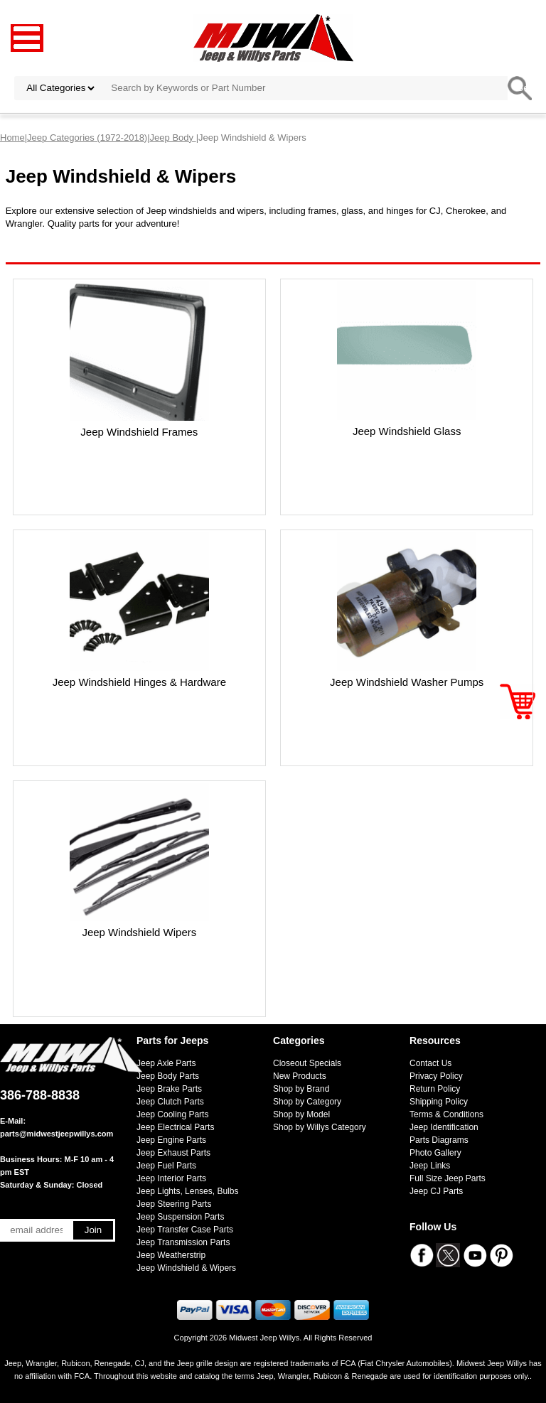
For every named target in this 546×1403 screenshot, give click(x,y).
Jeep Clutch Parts (170, 1102)
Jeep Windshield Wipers (139, 932)
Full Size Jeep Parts (448, 1178)
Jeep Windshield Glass (407, 431)
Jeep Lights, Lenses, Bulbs (187, 1191)
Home (12, 137)
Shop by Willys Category (319, 1127)
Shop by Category (307, 1102)
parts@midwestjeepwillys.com (56, 1133)
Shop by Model (301, 1114)
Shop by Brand (301, 1089)
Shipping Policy (439, 1102)
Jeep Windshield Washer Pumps (406, 682)
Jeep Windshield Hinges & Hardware (139, 682)
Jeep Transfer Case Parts (184, 1230)
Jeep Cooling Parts (172, 1114)
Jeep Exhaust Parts (173, 1153)
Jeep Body (173, 137)
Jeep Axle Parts (166, 1063)
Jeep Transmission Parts (183, 1242)
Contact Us (430, 1063)
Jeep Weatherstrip (170, 1255)
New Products (299, 1076)
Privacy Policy (436, 1076)
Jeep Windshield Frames (139, 432)
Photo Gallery (435, 1153)
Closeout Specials (307, 1063)
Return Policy (435, 1089)
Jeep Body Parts (167, 1076)
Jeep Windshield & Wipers (186, 1268)
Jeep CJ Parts (436, 1191)
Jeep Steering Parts (173, 1204)
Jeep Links (430, 1166)
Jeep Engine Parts (171, 1140)
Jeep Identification (444, 1127)
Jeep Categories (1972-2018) (87, 137)
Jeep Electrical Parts (175, 1127)
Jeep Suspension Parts (180, 1217)
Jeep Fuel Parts (166, 1166)
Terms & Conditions (446, 1114)
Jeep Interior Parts (171, 1178)
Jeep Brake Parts (169, 1089)
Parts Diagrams (439, 1140)
